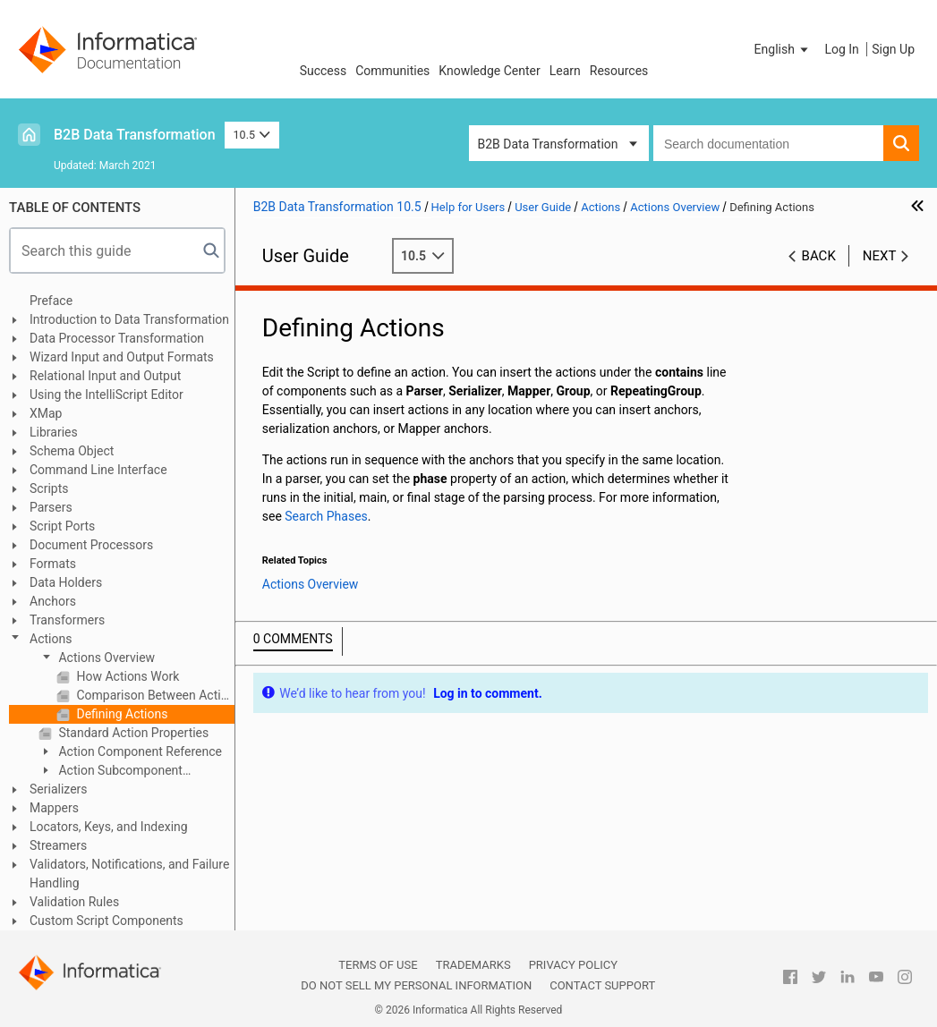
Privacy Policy (573, 965)
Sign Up (893, 49)
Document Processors (91, 545)
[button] (783, 49)
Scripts (49, 488)
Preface (51, 300)
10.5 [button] (252, 134)
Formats (53, 563)
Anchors (53, 601)
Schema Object (72, 451)
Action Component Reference (138, 751)
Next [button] (880, 256)
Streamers (58, 845)
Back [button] (819, 256)
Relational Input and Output (105, 376)
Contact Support (602, 985)
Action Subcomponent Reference (110, 771)
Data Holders (66, 582)
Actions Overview (105, 657)
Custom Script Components (106, 920)
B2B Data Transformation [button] (548, 144)
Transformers (67, 620)
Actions (51, 639)
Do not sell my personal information (416, 985)
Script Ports (62, 526)
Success (323, 71)
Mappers (54, 808)
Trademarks (473, 965)
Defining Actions (120, 714)
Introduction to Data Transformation (129, 319)
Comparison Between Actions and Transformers (153, 695)
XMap (46, 413)
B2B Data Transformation (135, 134)
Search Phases (326, 516)
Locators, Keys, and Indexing (109, 826)
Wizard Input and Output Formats (122, 357)
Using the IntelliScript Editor (106, 394)
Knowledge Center (489, 71)
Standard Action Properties (132, 733)
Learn (565, 71)
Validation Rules (74, 902)
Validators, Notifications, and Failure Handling (129, 873)
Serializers (59, 789)
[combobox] (768, 143)
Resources (619, 71)
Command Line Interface (98, 470)
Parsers (51, 507)
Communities (392, 71)
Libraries (54, 432)
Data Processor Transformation (117, 338)
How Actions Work (126, 676)
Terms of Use (377, 965)
